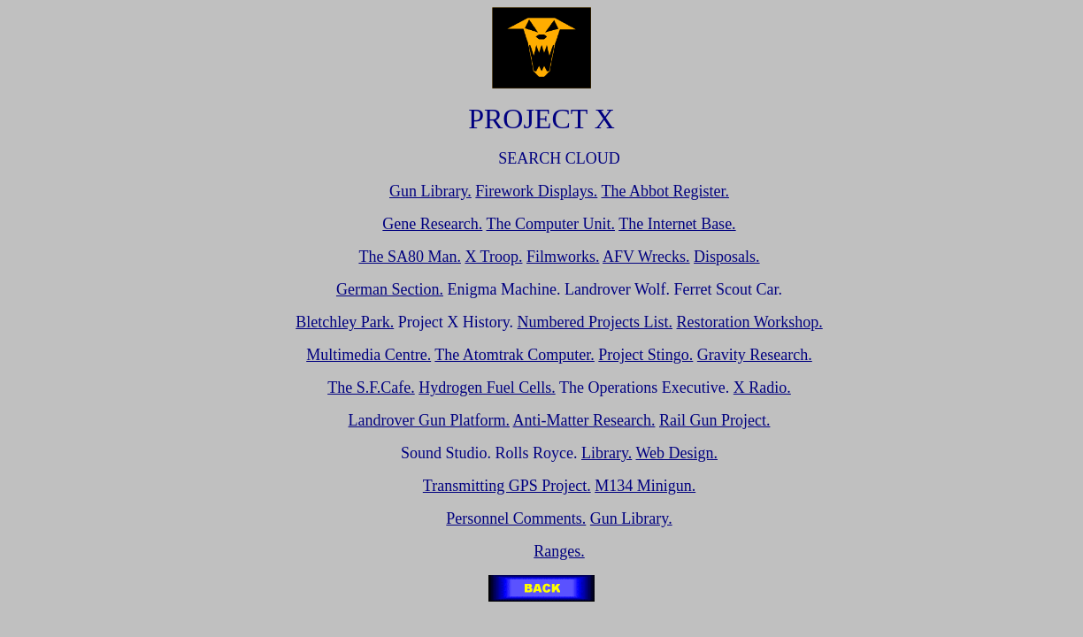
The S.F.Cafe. (371, 387)
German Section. (389, 289)
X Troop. (493, 256)
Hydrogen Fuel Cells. (487, 387)
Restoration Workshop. (750, 322)
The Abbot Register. (665, 191)
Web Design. (677, 453)
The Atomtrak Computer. (514, 355)
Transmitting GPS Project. (507, 486)
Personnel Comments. (516, 518)
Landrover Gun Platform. (429, 420)
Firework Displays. (536, 191)
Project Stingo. (645, 355)
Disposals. (727, 256)
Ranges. (559, 551)
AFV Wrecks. (646, 256)
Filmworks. (563, 256)
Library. (606, 453)
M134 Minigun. (645, 486)
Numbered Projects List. (595, 322)
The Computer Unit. (551, 224)
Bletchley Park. (345, 322)
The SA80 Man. (409, 256)
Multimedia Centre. (368, 355)
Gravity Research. (754, 355)
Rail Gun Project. (714, 420)
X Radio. (762, 387)
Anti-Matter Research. (584, 420)
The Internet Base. (676, 224)
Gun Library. (430, 191)
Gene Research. (432, 224)
